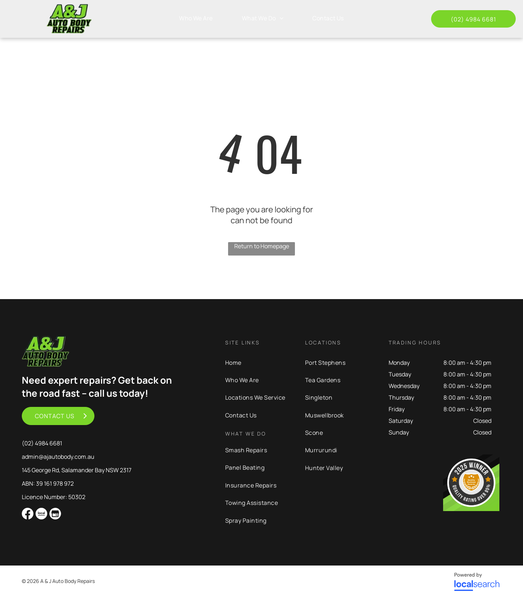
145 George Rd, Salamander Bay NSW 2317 (76, 470)
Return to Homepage (261, 246)
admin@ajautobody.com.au (58, 457)
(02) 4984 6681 (42, 443)
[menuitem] (196, 18)
